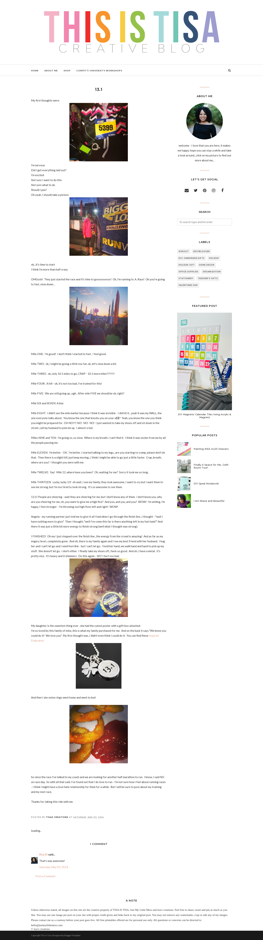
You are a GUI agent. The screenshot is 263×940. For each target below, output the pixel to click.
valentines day (188, 285)
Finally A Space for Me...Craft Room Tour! (211, 466)
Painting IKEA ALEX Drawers (211, 448)
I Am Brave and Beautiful (209, 500)
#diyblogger (201, 251)
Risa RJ (43, 854)
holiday (214, 258)
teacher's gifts (208, 278)
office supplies (188, 272)
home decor (206, 265)
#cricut (184, 251)
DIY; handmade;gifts (192, 258)
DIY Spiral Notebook (206, 483)
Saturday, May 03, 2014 (53, 867)
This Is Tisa (46, 935)
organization (212, 272)
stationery (186, 278)
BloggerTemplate (72, 935)
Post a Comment (46, 876)
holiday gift (187, 265)
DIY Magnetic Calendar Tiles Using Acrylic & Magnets (204, 416)
